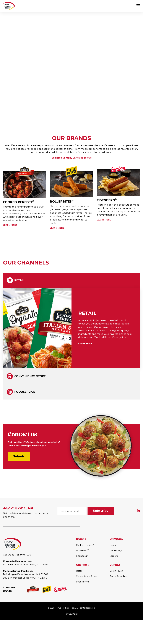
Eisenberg (107, 202)
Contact (115, 565)
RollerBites (61, 202)
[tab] (71, 280)
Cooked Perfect (18, 202)
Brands (81, 539)
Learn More (10, 225)
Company (116, 539)
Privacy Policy (71, 614)
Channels (82, 565)
